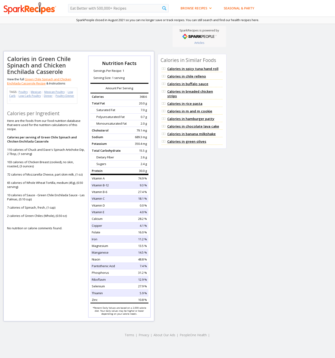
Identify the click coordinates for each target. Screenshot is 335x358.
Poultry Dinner (65, 96)
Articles (199, 43)
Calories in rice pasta (184, 103)
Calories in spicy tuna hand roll (192, 68)
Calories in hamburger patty (190, 118)
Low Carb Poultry (30, 96)
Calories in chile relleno (186, 76)
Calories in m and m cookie (189, 111)
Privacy (144, 335)
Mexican (36, 92)
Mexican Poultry (54, 92)
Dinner (48, 96)
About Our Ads (164, 335)
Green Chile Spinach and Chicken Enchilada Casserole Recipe (39, 81)
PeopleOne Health (193, 335)
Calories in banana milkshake (191, 133)
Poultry (23, 92)
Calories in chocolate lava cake (193, 126)
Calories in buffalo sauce (187, 83)
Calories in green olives (186, 141)
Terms (129, 335)
